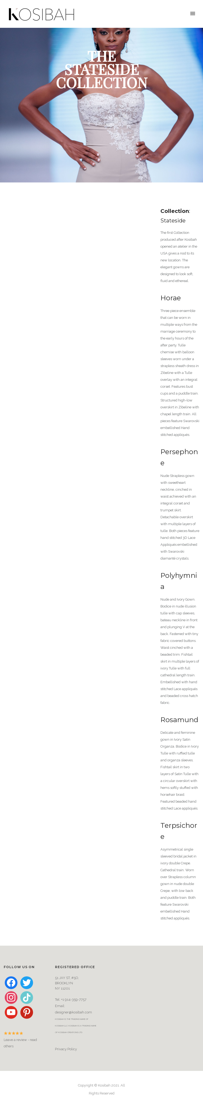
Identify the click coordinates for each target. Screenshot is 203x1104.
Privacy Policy (66, 1049)
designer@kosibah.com (73, 1012)
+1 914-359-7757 (73, 1000)
